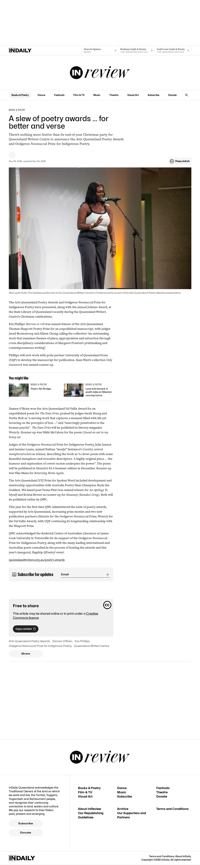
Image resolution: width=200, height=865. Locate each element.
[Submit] (106, 574)
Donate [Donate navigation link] (172, 95)
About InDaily (183, 856)
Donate (25, 832)
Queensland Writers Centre (91, 646)
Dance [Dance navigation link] (41, 95)
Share (25, 653)
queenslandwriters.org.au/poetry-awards (37, 560)
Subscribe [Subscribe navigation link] (153, 95)
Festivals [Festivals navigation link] (59, 95)
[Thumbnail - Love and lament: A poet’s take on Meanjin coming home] (88, 391)
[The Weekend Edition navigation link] (136, 50)
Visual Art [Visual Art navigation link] (133, 95)
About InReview (89, 809)
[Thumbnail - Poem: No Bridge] (33, 390)
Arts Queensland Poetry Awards (29, 641)
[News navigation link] (100, 50)
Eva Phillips (82, 641)
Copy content (26, 628)
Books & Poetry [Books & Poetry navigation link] (20, 95)
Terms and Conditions (172, 809)
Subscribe (25, 823)
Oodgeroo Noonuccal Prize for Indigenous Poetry (40, 646)
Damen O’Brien (62, 641)
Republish (180, 161)
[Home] (27, 50)
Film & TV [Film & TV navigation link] (79, 95)
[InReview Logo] (100, 72)
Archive (122, 809)
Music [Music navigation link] (96, 95)
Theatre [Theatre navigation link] (113, 95)
